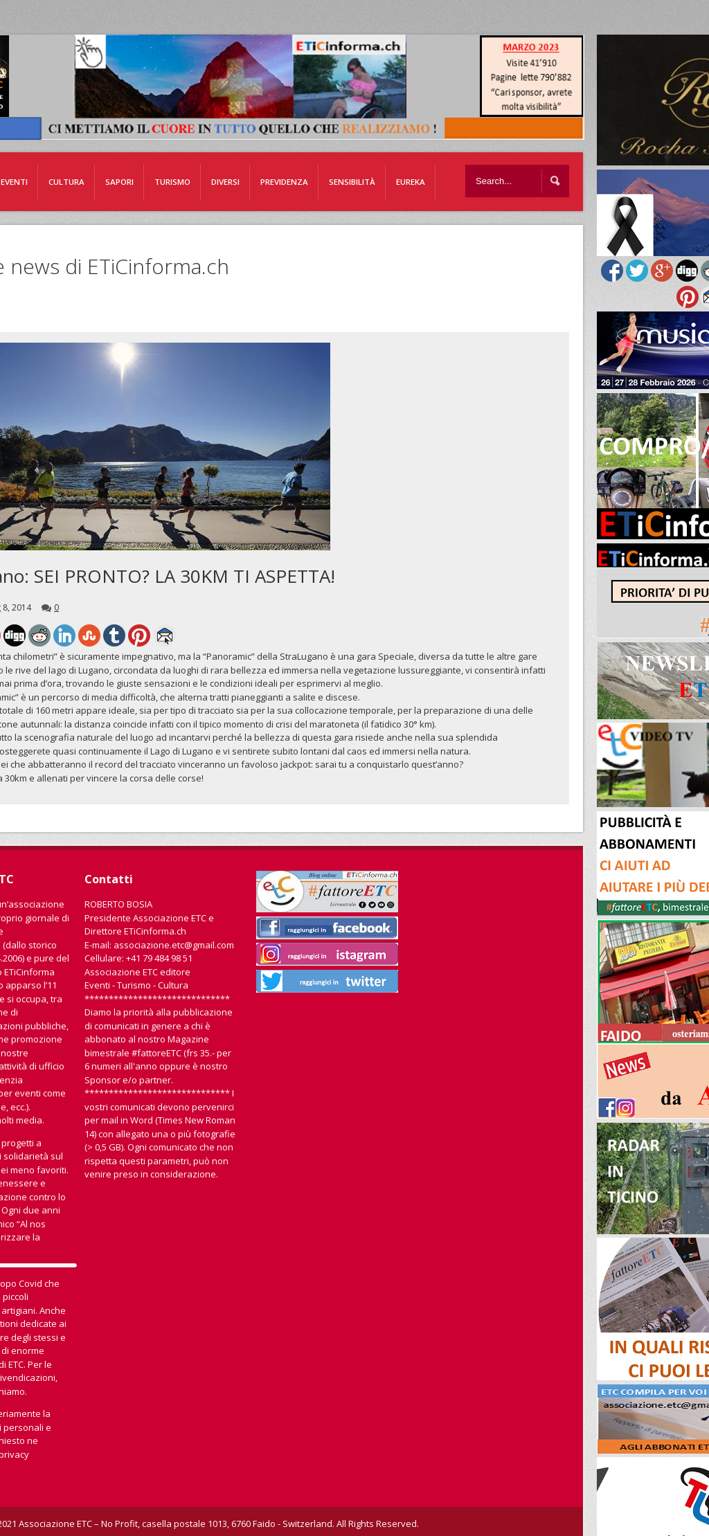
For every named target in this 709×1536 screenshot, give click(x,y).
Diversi (225, 182)
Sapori (119, 182)
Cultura (66, 182)
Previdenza (284, 182)
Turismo (172, 182)
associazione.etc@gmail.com (174, 945)
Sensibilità (352, 182)
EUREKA (410, 182)
